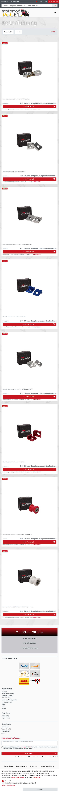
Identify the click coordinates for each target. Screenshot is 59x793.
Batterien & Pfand (7, 696)
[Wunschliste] (45, 1)
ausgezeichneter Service (30, 648)
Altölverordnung (6, 698)
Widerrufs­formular (21, 766)
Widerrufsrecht (6, 729)
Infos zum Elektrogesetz (9, 700)
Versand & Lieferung (8, 693)
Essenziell (8, 781)
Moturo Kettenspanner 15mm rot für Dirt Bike (14, 462)
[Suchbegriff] (27, 5)
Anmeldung (5, 716)
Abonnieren (40, 754)
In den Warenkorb (39, 106)
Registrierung (6, 718)
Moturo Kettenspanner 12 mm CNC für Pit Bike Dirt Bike (16, 99)
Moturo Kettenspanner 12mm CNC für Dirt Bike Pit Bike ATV (17, 244)
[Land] (36, 1)
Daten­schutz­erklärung (47, 766)
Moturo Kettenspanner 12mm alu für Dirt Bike (14, 171)
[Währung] (40, 1)
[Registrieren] (15, 1)
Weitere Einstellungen (8, 785)
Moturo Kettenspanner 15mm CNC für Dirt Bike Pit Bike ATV (17, 389)
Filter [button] (53, 32)
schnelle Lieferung (30, 638)
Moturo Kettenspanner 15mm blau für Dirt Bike (14, 316)
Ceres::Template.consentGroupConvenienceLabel (20, 783)
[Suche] (54, 5)
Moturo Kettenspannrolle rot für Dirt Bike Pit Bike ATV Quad (17, 534)
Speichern (40, 789)
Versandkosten (36, 109)
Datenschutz (5, 731)
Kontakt (4, 708)
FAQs (3, 704)
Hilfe (3, 706)
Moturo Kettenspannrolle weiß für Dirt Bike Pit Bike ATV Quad (18, 607)
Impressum (5, 727)
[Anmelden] (4, 1)
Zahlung (4, 691)
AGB (3, 733)
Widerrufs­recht (9, 766)
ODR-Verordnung (7, 702)
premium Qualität (30, 643)
